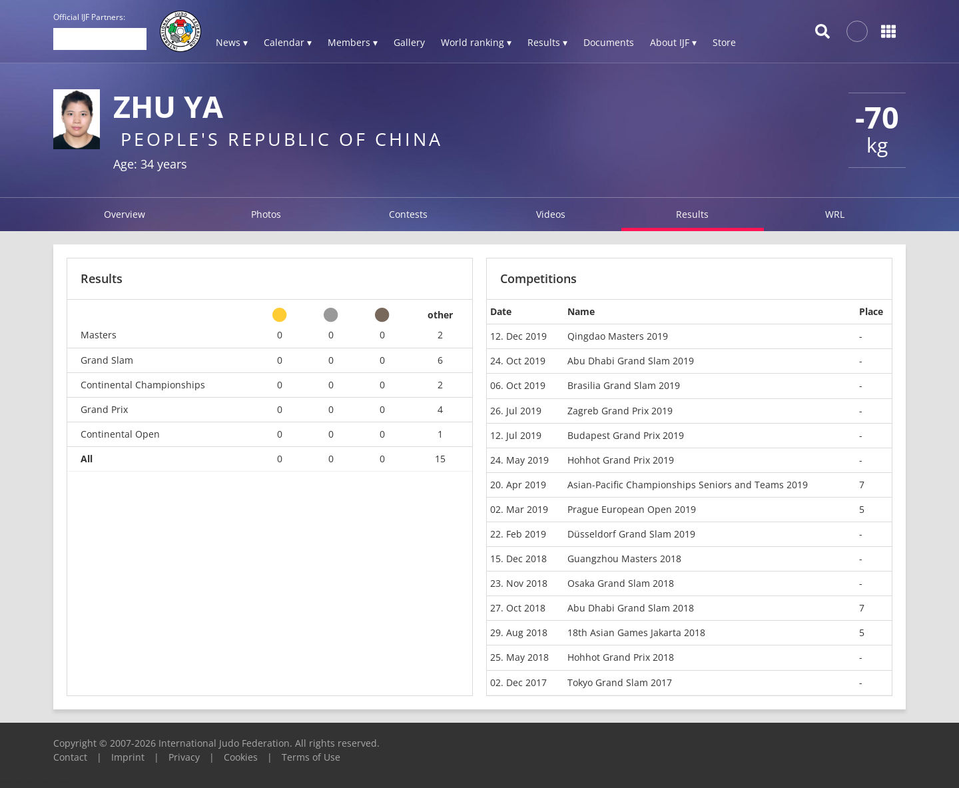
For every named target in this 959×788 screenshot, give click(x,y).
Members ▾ (353, 42)
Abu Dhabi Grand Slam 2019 (630, 360)
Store (724, 42)
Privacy (184, 757)
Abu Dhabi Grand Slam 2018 (630, 607)
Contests (408, 214)
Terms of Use (311, 757)
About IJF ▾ (673, 42)
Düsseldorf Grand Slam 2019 (631, 534)
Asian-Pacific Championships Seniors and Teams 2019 (687, 484)
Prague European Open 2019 (631, 509)
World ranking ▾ (476, 42)
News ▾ (232, 42)
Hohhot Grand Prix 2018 (620, 657)
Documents (608, 42)
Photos (266, 214)
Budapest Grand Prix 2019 (625, 435)
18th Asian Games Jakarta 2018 (636, 632)
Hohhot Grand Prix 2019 (620, 460)
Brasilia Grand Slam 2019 (623, 385)
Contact (70, 757)
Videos (550, 214)
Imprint (128, 757)
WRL (834, 214)
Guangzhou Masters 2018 (624, 558)
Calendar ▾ (288, 42)
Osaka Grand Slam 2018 (620, 583)
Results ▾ (547, 42)
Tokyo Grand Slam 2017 (619, 682)
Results (692, 214)
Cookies (241, 757)
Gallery (409, 42)
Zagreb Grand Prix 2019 (620, 410)
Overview (124, 214)
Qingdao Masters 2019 (617, 336)
